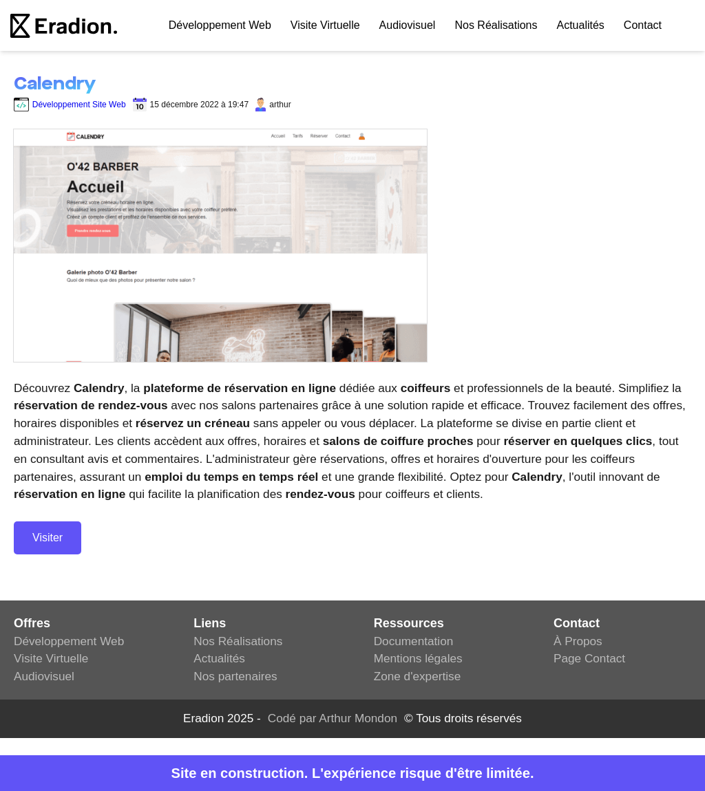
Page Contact (589, 658)
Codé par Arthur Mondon (332, 718)
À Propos (578, 641)
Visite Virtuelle (325, 25)
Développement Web (69, 641)
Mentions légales (418, 658)
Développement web (220, 25)
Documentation (414, 641)
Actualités (580, 25)
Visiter (47, 537)
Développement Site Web (70, 104)
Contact (643, 25)
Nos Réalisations (495, 25)
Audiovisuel (407, 25)
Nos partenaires (235, 676)
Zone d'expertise (417, 676)
